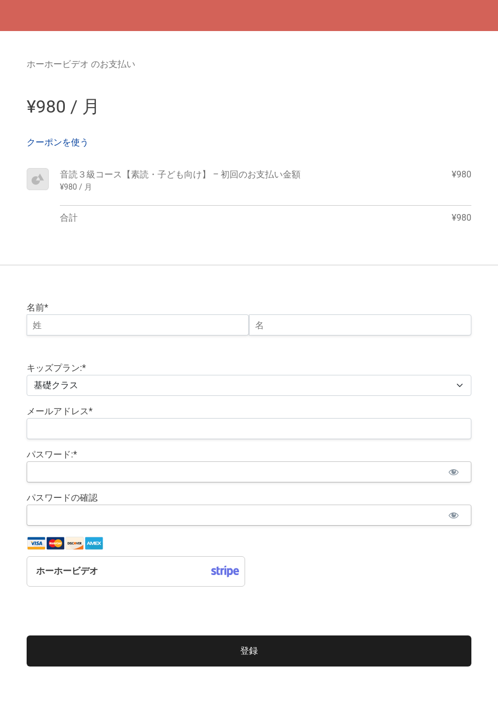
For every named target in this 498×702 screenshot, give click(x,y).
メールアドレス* (60, 411)
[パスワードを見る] (453, 471)
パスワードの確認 (62, 497)
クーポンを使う (58, 142)
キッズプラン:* (56, 368)
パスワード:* (52, 454)
